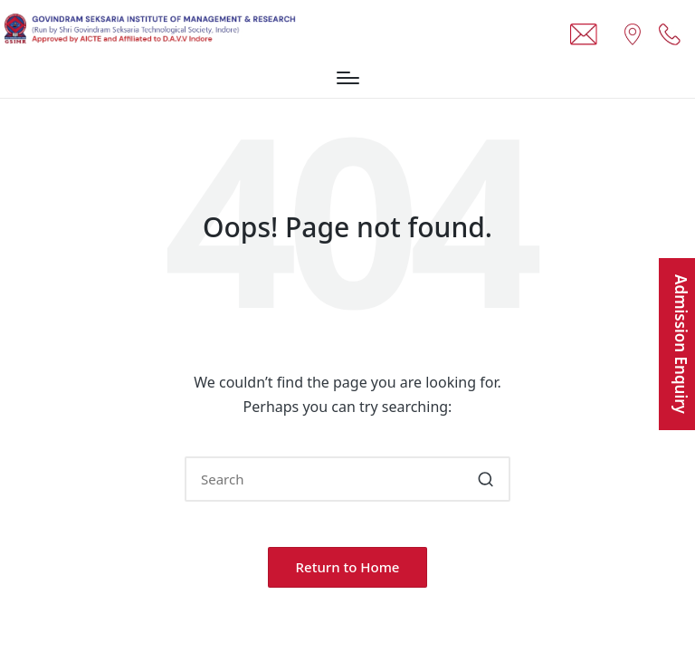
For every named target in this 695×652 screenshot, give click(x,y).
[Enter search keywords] (347, 479)
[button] (485, 479)
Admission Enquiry (681, 344)
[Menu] (348, 78)
